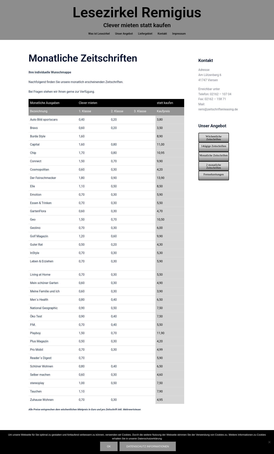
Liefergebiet (145, 33)
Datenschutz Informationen (147, 446)
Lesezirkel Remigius (137, 12)
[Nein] (269, 442)
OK (109, 446)
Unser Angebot (124, 33)
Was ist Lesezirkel (99, 33)
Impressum (179, 33)
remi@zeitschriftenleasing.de (218, 114)
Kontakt (162, 33)
